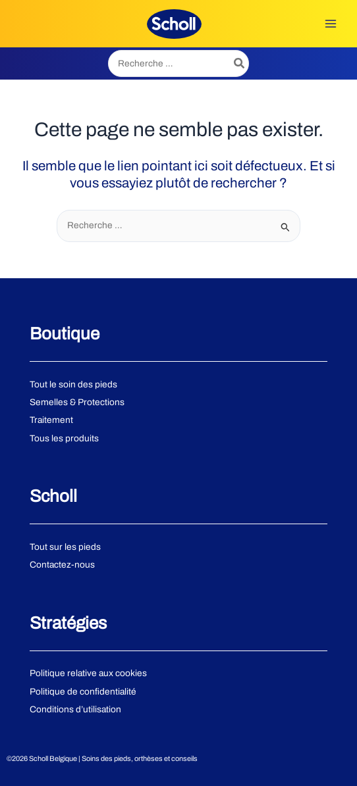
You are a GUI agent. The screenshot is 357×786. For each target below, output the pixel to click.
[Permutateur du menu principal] (331, 24)
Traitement (51, 420)
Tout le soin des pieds (73, 384)
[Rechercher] (239, 63)
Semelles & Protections (77, 402)
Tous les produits (64, 438)
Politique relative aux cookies (88, 673)
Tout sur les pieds (65, 547)
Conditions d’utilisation (75, 709)
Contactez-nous (62, 565)
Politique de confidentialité (83, 692)
